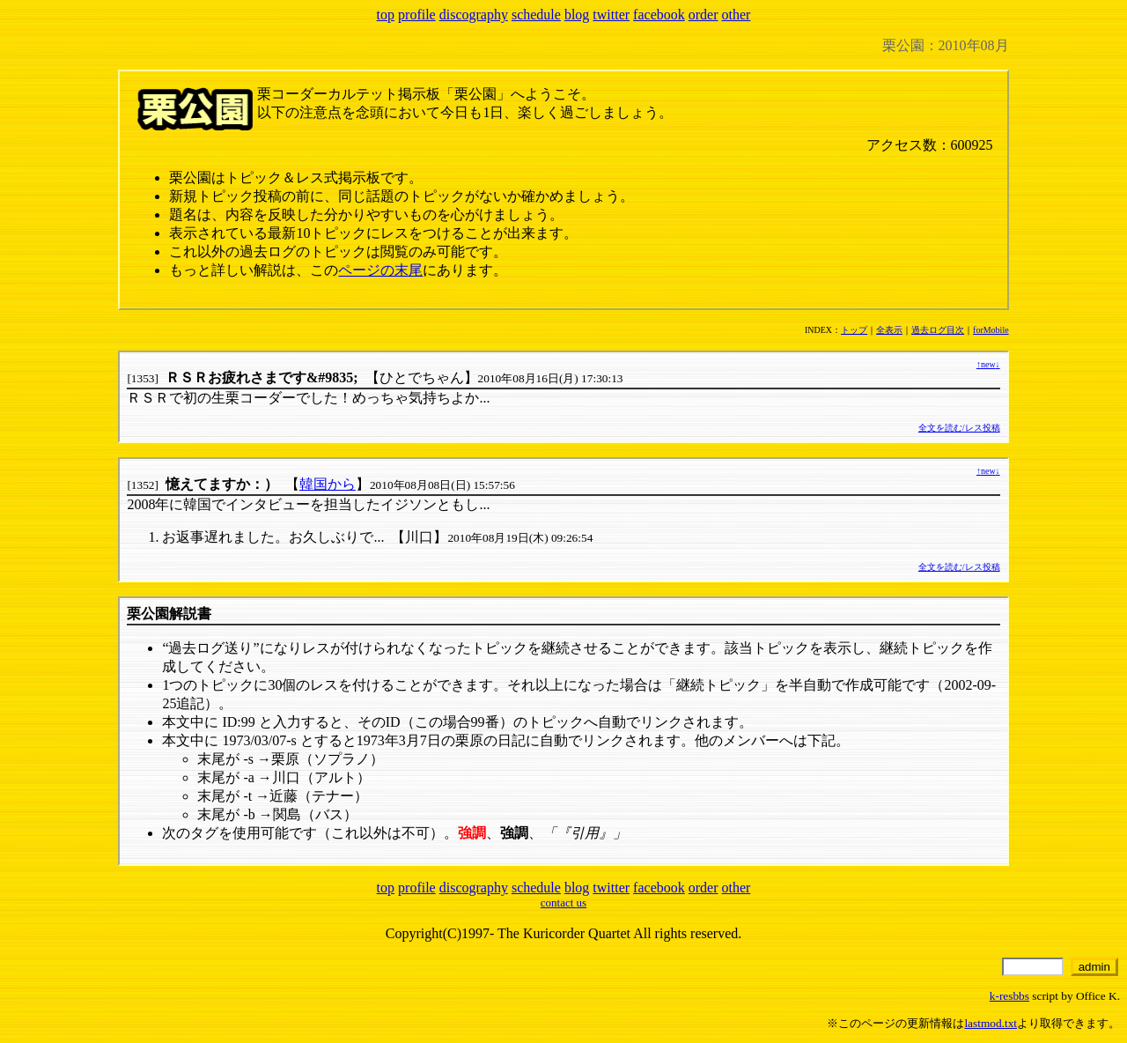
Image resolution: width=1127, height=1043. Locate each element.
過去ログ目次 (937, 330)
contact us (563, 902)
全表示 (889, 330)
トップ (854, 330)
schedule (536, 14)
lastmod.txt (990, 1023)
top (385, 14)
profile (417, 14)
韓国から (327, 484)
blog (576, 14)
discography (473, 14)
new (988, 364)
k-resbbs (1009, 995)
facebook (659, 14)
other (736, 14)
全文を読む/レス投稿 (959, 428)
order (703, 14)
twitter (611, 14)
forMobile (991, 330)
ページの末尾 (380, 270)
